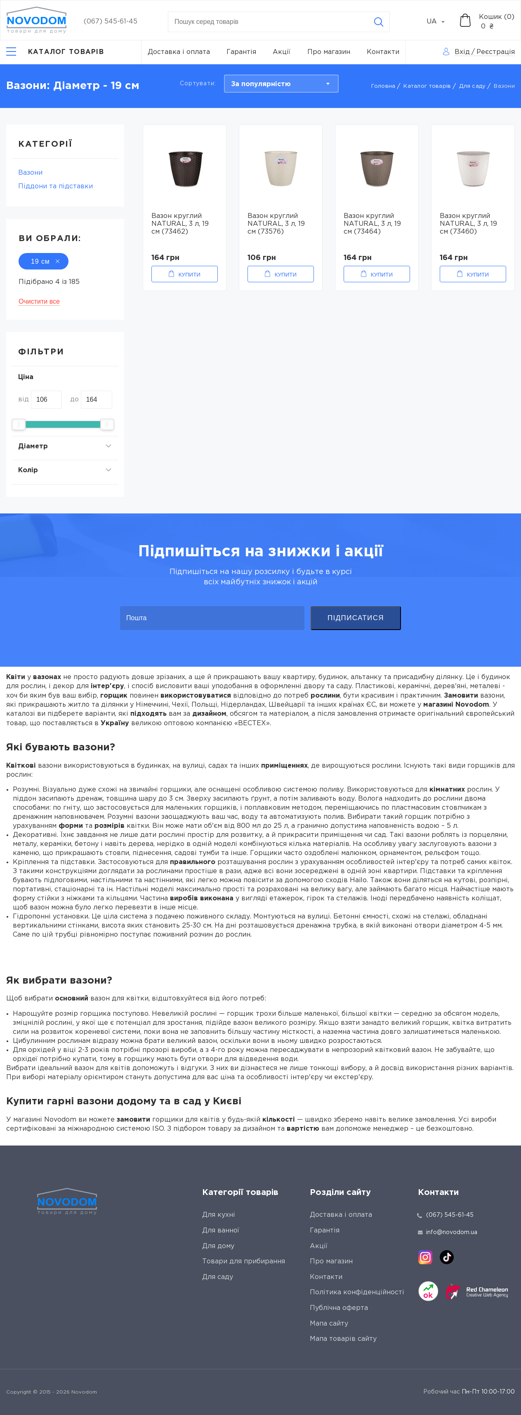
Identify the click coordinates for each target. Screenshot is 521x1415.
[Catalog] (55, 52)
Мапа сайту (329, 1324)
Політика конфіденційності (357, 1292)
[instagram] (425, 1257)
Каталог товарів (427, 86)
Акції (281, 52)
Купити (189, 275)
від (23, 399)
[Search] (378, 21)
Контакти (383, 52)
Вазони (30, 173)
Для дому (218, 1246)
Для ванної (220, 1231)
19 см (43, 261)
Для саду (472, 86)
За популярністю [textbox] (261, 84)
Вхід (462, 52)
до (74, 399)
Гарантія (241, 52)
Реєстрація (495, 52)
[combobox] (440, 22)
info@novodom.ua (447, 1232)
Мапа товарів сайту (343, 1339)
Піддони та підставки (55, 186)
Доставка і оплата (179, 52)
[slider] (19, 424)
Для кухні (218, 1215)
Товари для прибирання (243, 1261)
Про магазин (328, 52)
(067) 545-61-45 (110, 22)
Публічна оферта (339, 1308)
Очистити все (39, 301)
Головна (383, 86)
